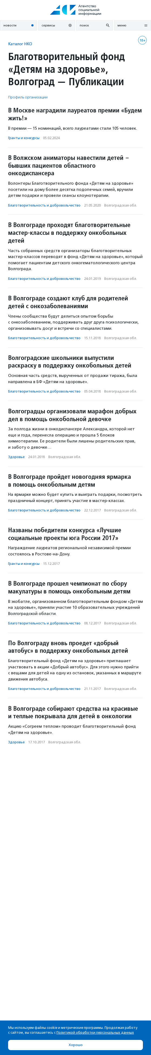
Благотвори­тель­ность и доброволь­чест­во (44, 205)
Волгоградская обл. (120, 205)
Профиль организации (28, 97)
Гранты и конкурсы (23, 138)
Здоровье (16, 457)
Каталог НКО (20, 44)
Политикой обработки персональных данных (95, 1032)
